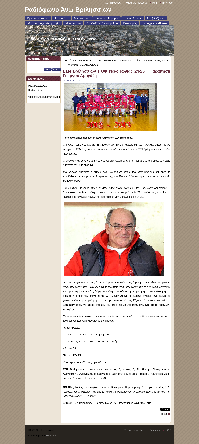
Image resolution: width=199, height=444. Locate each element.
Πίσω (164, 414)
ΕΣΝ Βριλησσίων (83, 403)
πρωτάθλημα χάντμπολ (132, 403)
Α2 (115, 403)
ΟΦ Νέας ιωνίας (103, 403)
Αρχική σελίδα (113, 2)
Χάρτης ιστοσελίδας (136, 2)
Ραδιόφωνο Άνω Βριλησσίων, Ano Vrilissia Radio (91, 60)
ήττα (149, 403)
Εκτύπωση (168, 2)
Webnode (51, 435)
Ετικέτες (67, 403)
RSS (154, 2)
